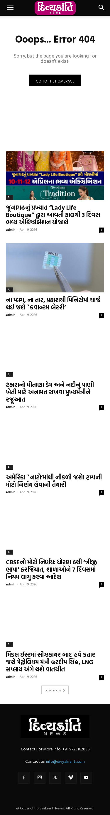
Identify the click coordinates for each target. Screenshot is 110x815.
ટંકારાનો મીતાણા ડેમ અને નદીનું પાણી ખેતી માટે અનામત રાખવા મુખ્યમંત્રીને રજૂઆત (50, 392)
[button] (10, 8)
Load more (55, 690)
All (9, 197)
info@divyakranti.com (65, 761)
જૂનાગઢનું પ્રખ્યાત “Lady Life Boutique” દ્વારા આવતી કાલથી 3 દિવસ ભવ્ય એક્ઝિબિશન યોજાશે (53, 215)
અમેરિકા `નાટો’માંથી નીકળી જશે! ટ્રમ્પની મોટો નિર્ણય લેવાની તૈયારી (54, 480)
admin (11, 229)
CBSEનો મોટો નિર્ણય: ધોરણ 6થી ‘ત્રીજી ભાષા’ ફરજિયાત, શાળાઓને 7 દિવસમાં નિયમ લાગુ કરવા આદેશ (51, 569)
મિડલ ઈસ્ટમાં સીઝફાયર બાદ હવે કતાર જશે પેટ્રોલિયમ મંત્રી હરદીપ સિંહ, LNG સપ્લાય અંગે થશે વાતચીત (50, 662)
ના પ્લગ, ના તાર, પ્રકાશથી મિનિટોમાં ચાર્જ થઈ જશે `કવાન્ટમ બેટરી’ (53, 303)
